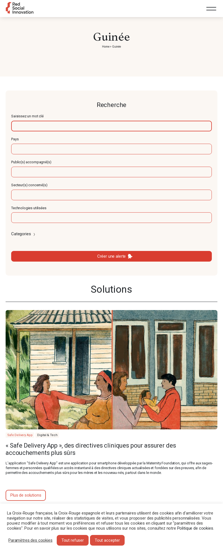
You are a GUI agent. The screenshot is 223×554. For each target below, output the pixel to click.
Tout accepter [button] (107, 540)
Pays (14, 139)
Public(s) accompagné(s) (31, 162)
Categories (23, 233)
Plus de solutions (25, 495)
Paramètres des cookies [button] (30, 540)
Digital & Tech (47, 435)
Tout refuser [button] (72, 540)
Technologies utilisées (28, 208)
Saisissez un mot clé (27, 116)
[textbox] (111, 126)
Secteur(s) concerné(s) (29, 185)
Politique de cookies (195, 528)
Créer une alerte (111, 256)
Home (105, 46)
